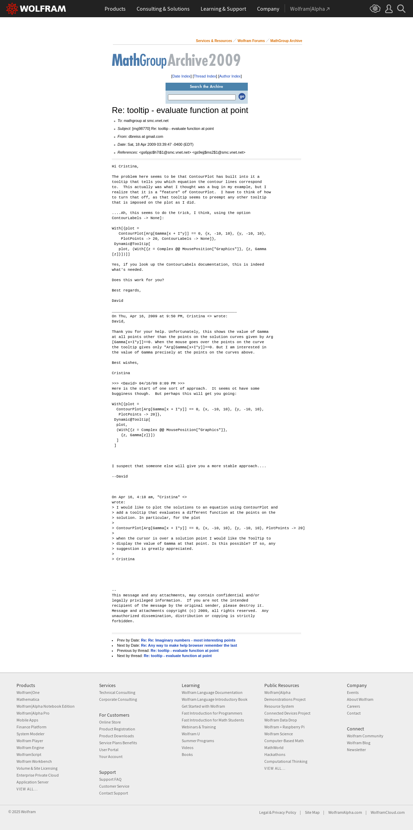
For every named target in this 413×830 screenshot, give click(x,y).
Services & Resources (214, 41)
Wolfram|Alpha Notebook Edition (46, 706)
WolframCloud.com (388, 812)
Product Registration (117, 728)
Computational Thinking (285, 761)
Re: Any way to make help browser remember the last (189, 645)
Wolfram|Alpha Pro (33, 713)
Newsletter (356, 749)
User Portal (108, 749)
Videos (187, 747)
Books (187, 754)
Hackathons (274, 754)
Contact (354, 713)
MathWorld (274, 747)
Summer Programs (198, 740)
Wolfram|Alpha (277, 692)
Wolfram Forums (251, 41)
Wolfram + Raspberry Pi (284, 726)
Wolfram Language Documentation (212, 692)
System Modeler (30, 733)
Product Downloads (116, 735)
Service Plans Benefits (118, 742)
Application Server (33, 782)
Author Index (230, 76)
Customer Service (114, 786)
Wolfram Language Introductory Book (214, 699)
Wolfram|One (28, 692)
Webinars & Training (199, 726)
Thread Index (205, 76)
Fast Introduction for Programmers (212, 713)
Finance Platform (31, 726)
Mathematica (28, 699)
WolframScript (29, 754)
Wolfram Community (365, 735)
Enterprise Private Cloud (38, 775)
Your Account (111, 756)
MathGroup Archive (286, 41)
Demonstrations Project (285, 699)
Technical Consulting (117, 692)
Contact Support (113, 793)
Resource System (279, 706)
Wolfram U (191, 733)
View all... (27, 789)
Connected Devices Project (287, 713)
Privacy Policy (284, 812)
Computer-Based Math (284, 740)
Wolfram (28, 811)
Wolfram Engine (30, 747)
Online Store (110, 722)
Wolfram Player (30, 740)
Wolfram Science (278, 733)
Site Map (312, 812)
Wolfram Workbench (34, 761)
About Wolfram (360, 699)
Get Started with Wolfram (203, 706)
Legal (263, 812)
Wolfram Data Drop (280, 720)
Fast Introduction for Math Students (213, 720)
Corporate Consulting (118, 699)
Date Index (181, 76)
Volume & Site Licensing (37, 768)
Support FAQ (110, 779)
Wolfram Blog (358, 742)
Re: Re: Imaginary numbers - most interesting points (188, 640)
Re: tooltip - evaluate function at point (185, 650)
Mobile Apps (27, 720)
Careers (353, 706)
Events (353, 692)
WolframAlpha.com (345, 812)
